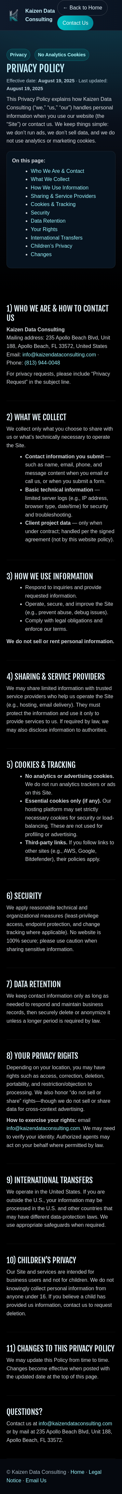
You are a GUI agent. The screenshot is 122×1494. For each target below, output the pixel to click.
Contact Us (75, 23)
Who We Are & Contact (57, 171)
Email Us (36, 1480)
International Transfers (57, 238)
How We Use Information (60, 187)
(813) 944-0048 (42, 363)
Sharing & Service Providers (63, 196)
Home (78, 1472)
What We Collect (50, 179)
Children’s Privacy (52, 246)
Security (40, 212)
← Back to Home (82, 7)
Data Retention (48, 221)
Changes (41, 254)
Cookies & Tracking (53, 204)
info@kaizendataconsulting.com (59, 354)
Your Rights (44, 229)
